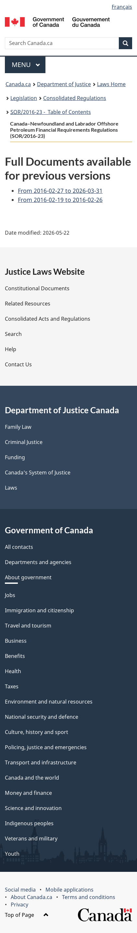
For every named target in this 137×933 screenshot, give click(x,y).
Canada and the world (32, 777)
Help (10, 349)
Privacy (19, 904)
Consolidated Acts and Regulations (47, 318)
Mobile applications (69, 889)
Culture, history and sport (36, 732)
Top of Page (27, 914)
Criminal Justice (24, 442)
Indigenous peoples (29, 823)
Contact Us (18, 364)
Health (13, 671)
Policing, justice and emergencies (46, 747)
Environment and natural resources (49, 701)
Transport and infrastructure (40, 762)
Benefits (15, 656)
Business (16, 640)
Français (122, 6)
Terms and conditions (88, 897)
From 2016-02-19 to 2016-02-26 (60, 200)
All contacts (19, 546)
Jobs (10, 595)
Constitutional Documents (37, 288)
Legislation (23, 98)
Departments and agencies (38, 562)
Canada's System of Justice (37, 472)
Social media (20, 889)
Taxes (12, 686)
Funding (15, 457)
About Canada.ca (31, 897)
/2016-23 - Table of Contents (50, 112)
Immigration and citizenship (39, 610)
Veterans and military (31, 838)
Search (13, 334)
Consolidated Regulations (74, 98)
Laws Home (111, 84)
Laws (11, 487)
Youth (12, 853)
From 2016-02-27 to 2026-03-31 (60, 190)
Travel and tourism (28, 625)
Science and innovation (33, 808)
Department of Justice (64, 84)
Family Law (18, 426)
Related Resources (27, 303)
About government (28, 577)
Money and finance (28, 792)
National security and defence (41, 716)
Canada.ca (18, 84)
